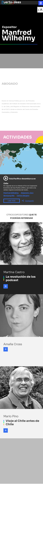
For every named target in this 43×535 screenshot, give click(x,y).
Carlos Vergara (23, 195)
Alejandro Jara (27, 193)
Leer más (11, 201)
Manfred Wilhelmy (11, 193)
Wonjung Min (8, 195)
